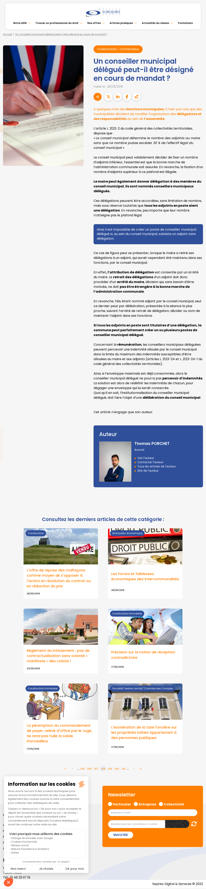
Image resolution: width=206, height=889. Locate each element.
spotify (198, 460)
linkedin (198, 436)
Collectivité (174, 805)
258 (103, 769)
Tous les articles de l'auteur (156, 467)
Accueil (7, 34)
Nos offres (94, 23)
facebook (198, 420)
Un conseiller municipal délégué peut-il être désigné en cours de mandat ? (61, 34)
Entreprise (147, 805)
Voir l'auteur (145, 458)
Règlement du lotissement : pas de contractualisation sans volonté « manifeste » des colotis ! (58, 656)
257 (96, 769)
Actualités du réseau (155, 23)
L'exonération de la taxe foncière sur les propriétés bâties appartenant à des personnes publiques (144, 733)
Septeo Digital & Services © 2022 (177, 885)
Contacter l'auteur (150, 462)
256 (89, 769)
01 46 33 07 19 (20, 878)
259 (110, 769)
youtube (198, 444)
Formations (185, 23)
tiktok (198, 468)
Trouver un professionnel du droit (56, 23)
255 (82, 769)
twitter (198, 428)
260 (116, 769)
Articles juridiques (121, 23)
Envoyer (120, 835)
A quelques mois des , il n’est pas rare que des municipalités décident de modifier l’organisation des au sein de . (148, 114)
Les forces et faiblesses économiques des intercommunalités (145, 576)
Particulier (122, 805)
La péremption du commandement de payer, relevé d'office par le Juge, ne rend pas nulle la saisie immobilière (59, 734)
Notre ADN (20, 23)
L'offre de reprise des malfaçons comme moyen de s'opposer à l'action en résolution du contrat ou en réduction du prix (59, 578)
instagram (198, 452)
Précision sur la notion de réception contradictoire (143, 655)
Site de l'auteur (148, 471)
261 (124, 769)
